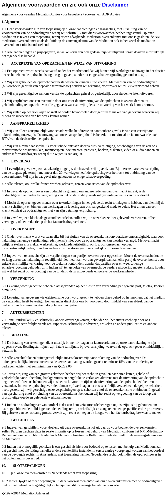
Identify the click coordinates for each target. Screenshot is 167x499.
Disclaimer (115, 5)
